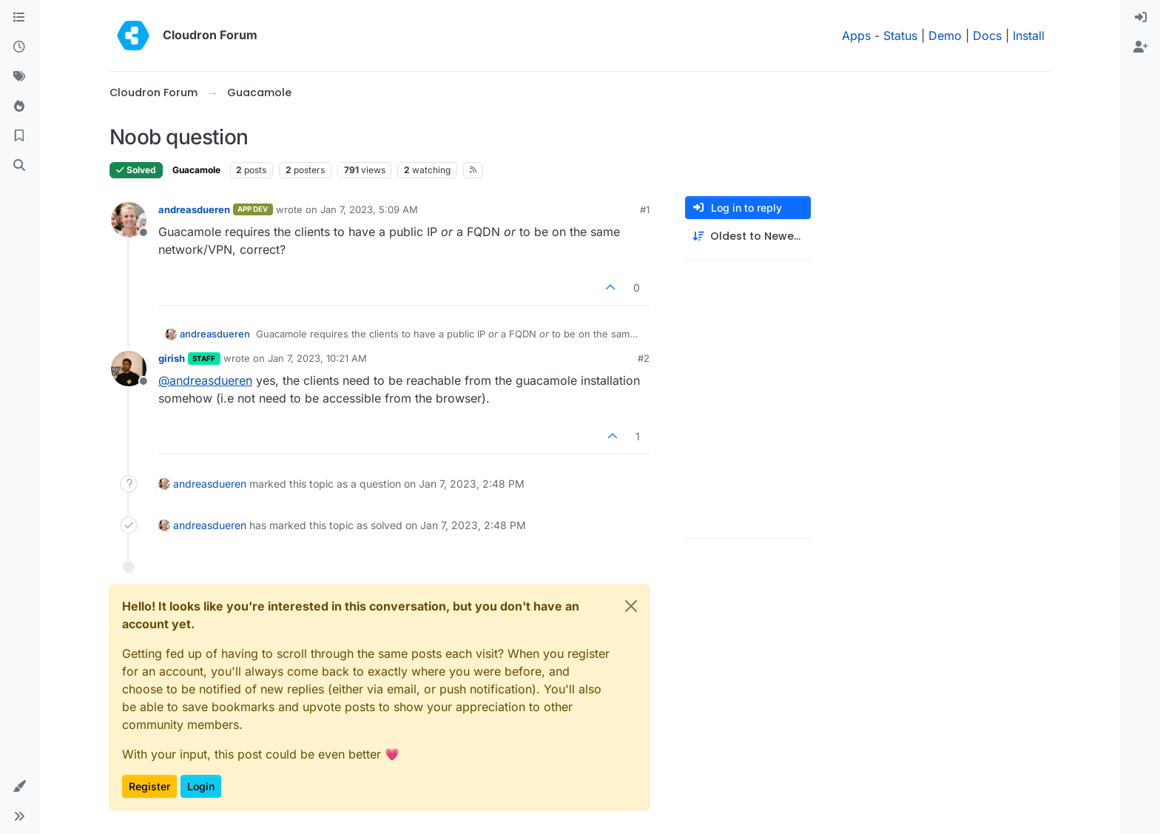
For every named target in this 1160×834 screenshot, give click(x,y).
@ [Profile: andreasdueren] (205, 380)
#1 (645, 209)
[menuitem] (1140, 18)
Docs (987, 35)
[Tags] (19, 77)
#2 (644, 358)
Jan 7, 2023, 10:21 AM (317, 358)
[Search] (19, 166)
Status (900, 35)
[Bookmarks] (19, 136)
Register (149, 786)
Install (1029, 35)
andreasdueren (194, 209)
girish (171, 358)
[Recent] (19, 47)
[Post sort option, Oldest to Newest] (748, 236)
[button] (19, 786)
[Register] (1140, 47)
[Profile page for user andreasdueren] (128, 220)
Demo (945, 35)
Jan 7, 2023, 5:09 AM (369, 209)
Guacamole (196, 169)
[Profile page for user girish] (128, 368)
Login (201, 786)
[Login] (1140, 18)
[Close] (631, 606)
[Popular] (19, 106)
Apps (856, 35)
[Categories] (19, 18)
